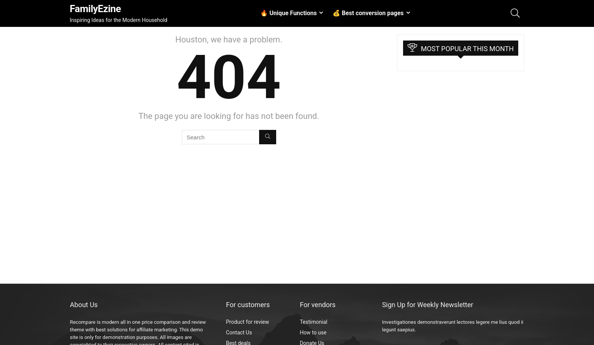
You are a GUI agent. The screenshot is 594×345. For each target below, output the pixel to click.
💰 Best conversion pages (368, 13)
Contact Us (239, 332)
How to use (313, 332)
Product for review (247, 322)
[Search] (267, 137)
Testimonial (313, 322)
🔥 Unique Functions (288, 13)
